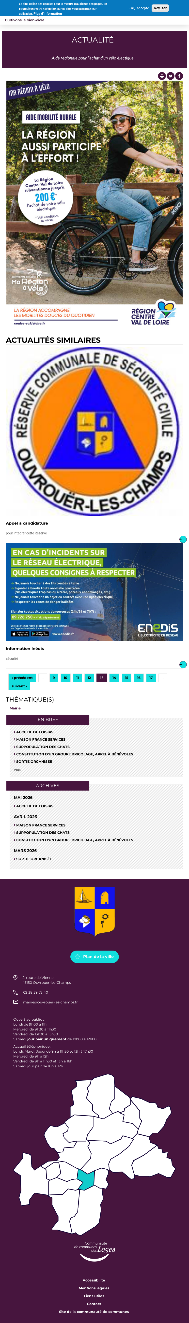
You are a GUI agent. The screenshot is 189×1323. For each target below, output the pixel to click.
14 (114, 678)
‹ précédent (22, 678)
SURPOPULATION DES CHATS (43, 747)
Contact (94, 1304)
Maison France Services (40, 739)
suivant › (19, 686)
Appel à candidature (27, 523)
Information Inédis (25, 648)
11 (77, 678)
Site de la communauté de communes (94, 1311)
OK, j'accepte (139, 7)
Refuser (160, 7)
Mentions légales (94, 1288)
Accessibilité (94, 1280)
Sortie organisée (34, 761)
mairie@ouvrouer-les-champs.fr (50, 1002)
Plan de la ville (98, 956)
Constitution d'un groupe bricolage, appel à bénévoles (74, 754)
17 (151, 678)
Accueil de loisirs (34, 732)
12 (89, 678)
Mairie (15, 708)
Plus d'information (47, 13)
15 (126, 678)
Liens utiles (94, 1296)
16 (139, 678)
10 (65, 678)
